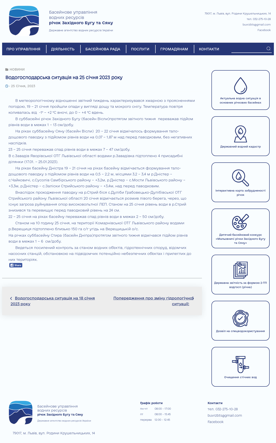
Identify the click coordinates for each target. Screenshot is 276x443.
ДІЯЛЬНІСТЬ (63, 49)
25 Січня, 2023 (22, 85)
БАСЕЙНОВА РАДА (102, 49)
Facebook (264, 29)
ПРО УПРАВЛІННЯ (23, 49)
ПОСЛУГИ (140, 49)
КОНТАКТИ (209, 49)
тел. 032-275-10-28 (259, 18)
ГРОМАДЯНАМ (174, 49)
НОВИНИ (17, 69)
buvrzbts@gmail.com (257, 24)
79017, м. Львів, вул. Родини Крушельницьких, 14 (238, 13)
